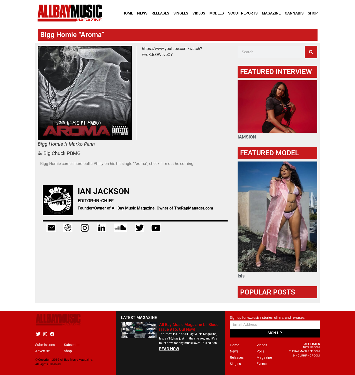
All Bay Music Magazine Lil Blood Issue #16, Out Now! (189, 327)
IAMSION (247, 137)
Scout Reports (243, 13)
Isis (241, 275)
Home (127, 13)
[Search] (311, 52)
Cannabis (294, 13)
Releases (160, 13)
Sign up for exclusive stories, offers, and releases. (267, 318)
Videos (198, 13)
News (142, 13)
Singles (180, 13)
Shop (313, 13)
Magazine (271, 13)
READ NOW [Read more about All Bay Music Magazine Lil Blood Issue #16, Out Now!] (169, 348)
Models (216, 13)
